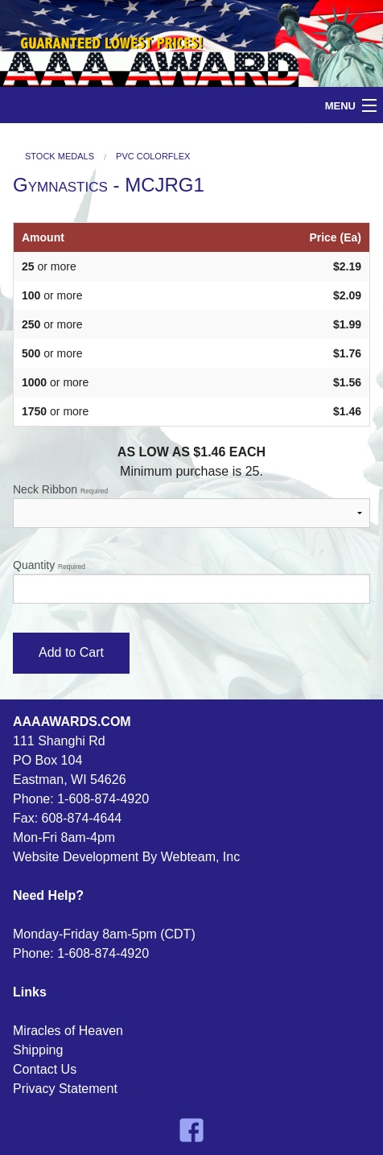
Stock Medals (59, 156)
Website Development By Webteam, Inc (126, 857)
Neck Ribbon (191, 505)
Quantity (191, 581)
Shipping (38, 1050)
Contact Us (44, 1069)
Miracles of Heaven (68, 1030)
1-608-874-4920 (103, 799)
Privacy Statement (65, 1088)
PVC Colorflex (153, 156)
